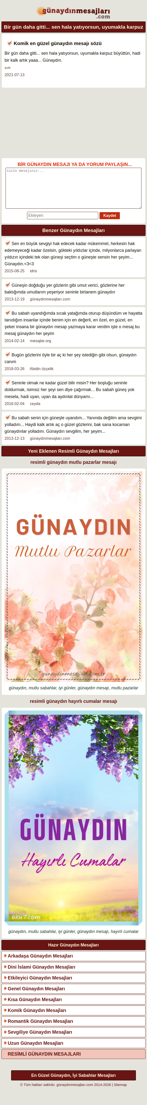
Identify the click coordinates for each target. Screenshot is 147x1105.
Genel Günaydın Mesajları (36, 995)
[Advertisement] (73, 123)
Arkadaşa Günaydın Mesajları (40, 963)
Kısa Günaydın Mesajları (35, 1006)
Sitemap (120, 1092)
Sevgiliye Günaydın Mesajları (40, 1039)
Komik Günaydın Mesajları (37, 1017)
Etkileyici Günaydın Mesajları (40, 985)
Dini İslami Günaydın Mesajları (41, 974)
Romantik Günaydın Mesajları (40, 1028)
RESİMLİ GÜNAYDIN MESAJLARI (44, 1061)
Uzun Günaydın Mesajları (35, 1050)
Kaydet (109, 223)
